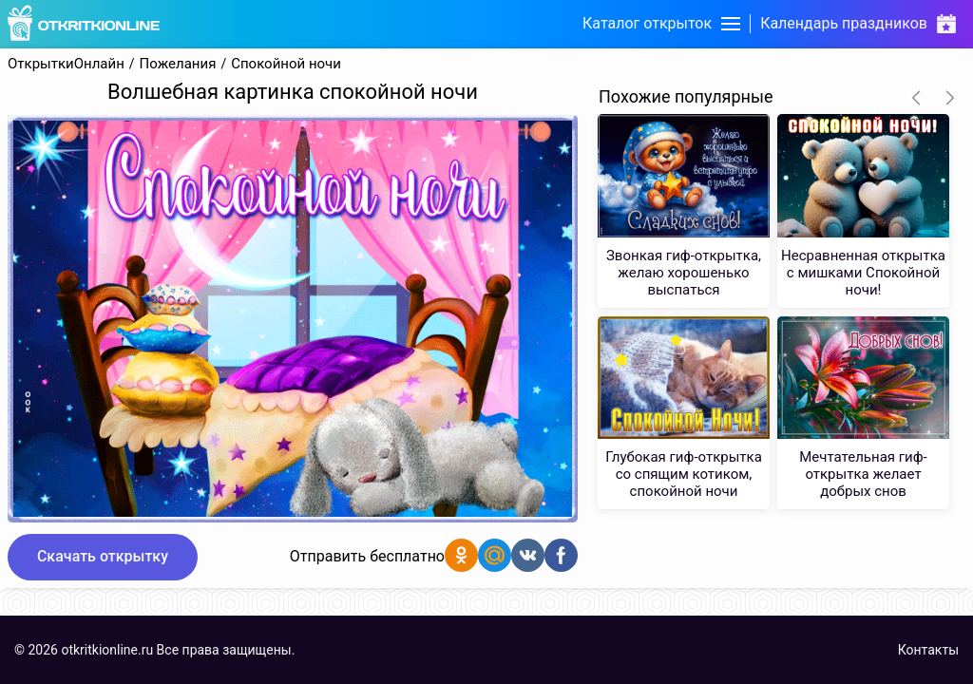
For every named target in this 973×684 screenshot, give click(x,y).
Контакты (928, 649)
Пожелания (178, 64)
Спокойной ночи (286, 64)
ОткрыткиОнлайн (66, 64)
